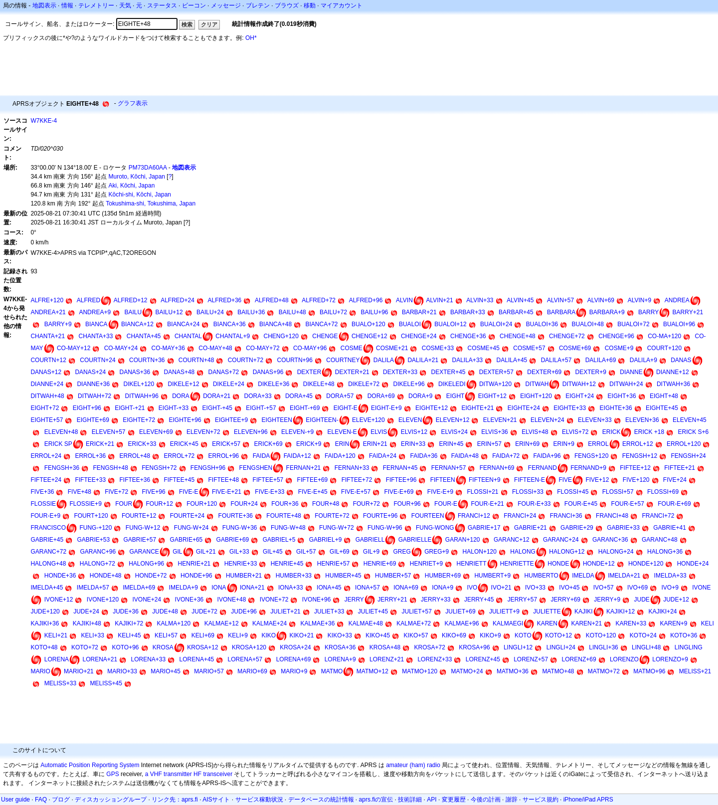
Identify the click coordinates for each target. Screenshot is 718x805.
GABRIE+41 (669, 527)
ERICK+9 (308, 443)
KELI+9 (238, 635)
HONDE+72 (151, 575)
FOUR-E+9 (45, 515)
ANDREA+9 (95, 312)
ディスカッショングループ (111, 799)
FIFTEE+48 (223, 479)
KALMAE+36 (317, 623)
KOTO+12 (558, 635)
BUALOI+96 (679, 324)
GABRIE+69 (232, 539)
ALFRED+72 (319, 300)
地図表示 (44, 5)
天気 (125, 5)
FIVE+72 (116, 491)
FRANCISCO (48, 527)
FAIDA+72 (506, 455)
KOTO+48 (43, 647)
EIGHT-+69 (305, 407)
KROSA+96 (474, 647)
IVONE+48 (231, 599)
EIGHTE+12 (431, 407)
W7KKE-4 (43, 120)
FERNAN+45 (400, 467)
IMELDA (583, 575)
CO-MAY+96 (310, 348)
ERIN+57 (489, 443)
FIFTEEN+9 (485, 479)
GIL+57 (306, 551)
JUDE (642, 599)
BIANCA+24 (183, 324)
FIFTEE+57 (268, 479)
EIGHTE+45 (662, 407)
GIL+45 (273, 551)
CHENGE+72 (567, 336)
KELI (707, 623)
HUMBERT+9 (492, 575)
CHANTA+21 (47, 336)
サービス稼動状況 (259, 799)
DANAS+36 (135, 372)
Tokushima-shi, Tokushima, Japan (150, 203)
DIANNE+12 (672, 372)
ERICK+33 (142, 443)
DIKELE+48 (319, 384)
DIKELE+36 (273, 384)
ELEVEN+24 (547, 419)
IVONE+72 (274, 599)
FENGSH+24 (688, 455)
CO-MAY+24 (121, 348)
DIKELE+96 (409, 384)
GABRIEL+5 (279, 539)
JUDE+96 (244, 611)
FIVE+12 (597, 479)
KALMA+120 (174, 623)
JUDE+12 (676, 599)
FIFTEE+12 (635, 467)
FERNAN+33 (352, 467)
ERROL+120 (684, 443)
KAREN (547, 623)
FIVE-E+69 (398, 491)
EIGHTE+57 (46, 419)
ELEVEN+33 (595, 419)
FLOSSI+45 (572, 491)
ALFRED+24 (177, 300)
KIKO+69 (454, 635)
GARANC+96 (98, 551)
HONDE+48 (106, 575)
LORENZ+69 (579, 659)
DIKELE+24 (228, 384)
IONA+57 (367, 587)
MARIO (40, 671)
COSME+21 (392, 348)
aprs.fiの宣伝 (376, 799)
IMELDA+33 (670, 575)
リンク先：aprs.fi (175, 799)
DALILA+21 (422, 360)
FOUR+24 (244, 503)
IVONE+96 (316, 599)
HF (197, 774)
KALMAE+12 (221, 623)
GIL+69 (340, 551)
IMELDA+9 (183, 587)
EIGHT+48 (664, 396)
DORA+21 (216, 396)
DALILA (383, 360)
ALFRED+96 (366, 300)
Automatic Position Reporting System (89, 765)
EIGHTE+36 (616, 407)
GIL (177, 551)
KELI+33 (92, 635)
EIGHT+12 (492, 396)
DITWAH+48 (47, 396)
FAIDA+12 (297, 455)
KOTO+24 (643, 635)
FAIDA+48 (465, 455)
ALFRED (88, 300)
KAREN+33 (630, 623)
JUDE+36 (126, 611)
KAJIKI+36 (44, 623)
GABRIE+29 (576, 527)
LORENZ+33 (434, 659)
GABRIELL (370, 539)
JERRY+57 (522, 599)
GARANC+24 (561, 539)
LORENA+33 (148, 659)
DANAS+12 (45, 372)
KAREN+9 (673, 623)
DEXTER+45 (448, 372)
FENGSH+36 (61, 467)
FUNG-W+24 (191, 527)
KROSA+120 (249, 647)
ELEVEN (410, 419)
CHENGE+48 (518, 336)
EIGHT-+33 (173, 407)
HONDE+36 (60, 575)
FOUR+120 (201, 503)
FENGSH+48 (110, 467)
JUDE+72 (204, 611)
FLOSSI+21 (483, 491)
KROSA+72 (429, 647)
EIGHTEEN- (322, 419)
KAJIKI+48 (87, 623)
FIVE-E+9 (440, 491)
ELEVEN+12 (453, 419)
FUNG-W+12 (143, 527)
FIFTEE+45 (179, 479)
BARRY (648, 312)
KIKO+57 (416, 635)
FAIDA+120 (340, 455)
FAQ (41, 799)
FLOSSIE (43, 503)
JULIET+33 (329, 611)
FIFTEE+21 (679, 467)
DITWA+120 (495, 384)
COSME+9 (619, 348)
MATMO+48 (558, 671)
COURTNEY (342, 360)
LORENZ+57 (531, 659)
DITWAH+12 (579, 384)
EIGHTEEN (277, 419)
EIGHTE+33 (569, 407)
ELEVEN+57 (109, 431)
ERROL (598, 443)
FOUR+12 (159, 503)
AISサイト (216, 799)
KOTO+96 (125, 647)
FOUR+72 (366, 503)
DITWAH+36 (673, 384)
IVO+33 (535, 587)
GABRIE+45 (46, 539)
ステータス (162, 5)
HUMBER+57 (393, 575)
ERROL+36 (90, 455)
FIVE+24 (675, 479)
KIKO (268, 635)
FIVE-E (188, 491)
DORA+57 (340, 396)
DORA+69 (381, 396)
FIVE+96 (154, 491)
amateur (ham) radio (413, 765)
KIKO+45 (377, 635)
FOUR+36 (284, 503)
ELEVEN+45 (690, 419)
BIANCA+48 (275, 324)
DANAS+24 (90, 372)
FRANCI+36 (566, 515)
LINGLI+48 (646, 647)
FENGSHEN (256, 467)
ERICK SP (58, 443)
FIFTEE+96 (401, 479)
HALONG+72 (97, 563)
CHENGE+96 (616, 336)
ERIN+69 (527, 443)
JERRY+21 (392, 599)
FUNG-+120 (95, 527)
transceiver (217, 774)
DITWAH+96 (142, 396)
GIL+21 (206, 551)
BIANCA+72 (322, 324)
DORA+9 (420, 396)
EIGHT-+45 (217, 407)
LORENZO (624, 659)
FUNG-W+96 (384, 527)
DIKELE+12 (183, 384)
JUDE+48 (165, 611)
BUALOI (410, 324)
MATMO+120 (419, 671)
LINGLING (689, 647)
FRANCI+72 (658, 515)
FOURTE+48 (283, 515)
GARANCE (144, 551)
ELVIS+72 (575, 431)
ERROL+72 (179, 455)
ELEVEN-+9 (297, 431)
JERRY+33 (435, 599)
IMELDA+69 (139, 587)
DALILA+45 (512, 360)
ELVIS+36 (494, 431)
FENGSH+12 (639, 455)
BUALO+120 (368, 324)
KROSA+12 (202, 647)
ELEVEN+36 (642, 419)
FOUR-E (445, 503)
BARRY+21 (688, 312)
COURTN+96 (294, 360)
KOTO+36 (683, 635)
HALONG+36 (665, 551)
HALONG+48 (48, 563)
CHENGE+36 (468, 336)
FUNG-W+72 (336, 527)
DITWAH (537, 384)
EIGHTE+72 (139, 419)
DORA (180, 396)
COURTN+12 (48, 360)
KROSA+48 (384, 647)
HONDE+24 (693, 563)
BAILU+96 (374, 312)
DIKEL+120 (139, 384)
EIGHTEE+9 (231, 419)
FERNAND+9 (588, 467)
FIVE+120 (636, 479)
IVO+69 (637, 587)
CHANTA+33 (96, 336)
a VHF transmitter (168, 774)
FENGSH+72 (159, 467)
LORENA (56, 659)
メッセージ (226, 5)
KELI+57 (166, 635)
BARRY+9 (58, 324)
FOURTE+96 (380, 515)
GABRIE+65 (186, 539)
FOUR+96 (406, 503)
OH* (251, 37)
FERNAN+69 (497, 467)
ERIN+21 (375, 443)
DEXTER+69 (544, 372)
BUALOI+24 (496, 324)
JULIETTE (546, 611)
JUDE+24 (86, 611)
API (431, 799)
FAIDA (261, 455)
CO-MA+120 (664, 336)
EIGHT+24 (579, 396)
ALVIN (404, 300)
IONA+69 (405, 587)
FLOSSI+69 (663, 491)
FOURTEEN (427, 515)
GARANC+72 (48, 551)
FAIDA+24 (382, 455)
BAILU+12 (169, 312)
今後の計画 (486, 799)
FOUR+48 (325, 503)
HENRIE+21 (194, 563)
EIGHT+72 (44, 407)
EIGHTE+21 (477, 407)
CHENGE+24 (419, 336)
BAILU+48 (292, 312)
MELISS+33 (60, 683)
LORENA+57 (245, 659)
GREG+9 (436, 551)
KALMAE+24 (269, 623)
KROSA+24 (295, 647)
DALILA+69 (600, 360)
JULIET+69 (460, 611)
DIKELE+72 (363, 384)
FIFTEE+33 (90, 479)
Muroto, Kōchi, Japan (137, 176)
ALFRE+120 (46, 300)
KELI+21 (55, 635)
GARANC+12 (512, 539)
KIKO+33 (340, 635)
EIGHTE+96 (185, 419)
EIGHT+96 (87, 407)
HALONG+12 (566, 551)
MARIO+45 (165, 671)
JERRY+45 (479, 599)
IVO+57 (603, 587)
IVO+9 (669, 587)
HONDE (558, 563)
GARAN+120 (462, 539)
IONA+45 (329, 587)
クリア (209, 24)
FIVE (565, 479)
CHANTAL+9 (232, 336)
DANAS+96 (268, 372)
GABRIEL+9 (325, 539)
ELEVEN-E (342, 431)
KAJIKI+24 (662, 611)
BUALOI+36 (542, 324)
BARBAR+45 (516, 312)
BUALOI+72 (633, 324)
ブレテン (258, 5)
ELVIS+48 (535, 431)
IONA (218, 587)
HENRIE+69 (379, 563)
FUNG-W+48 (288, 527)
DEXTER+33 (400, 372)
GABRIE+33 (623, 527)
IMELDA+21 (624, 575)
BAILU (133, 312)
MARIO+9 (294, 671)
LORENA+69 (293, 659)
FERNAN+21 (303, 467)
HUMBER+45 (343, 575)
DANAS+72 (223, 372)
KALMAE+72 (413, 623)
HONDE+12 (599, 563)
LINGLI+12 (518, 647)
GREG (401, 551)
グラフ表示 (133, 103)
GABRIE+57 (140, 539)
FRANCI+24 (520, 515)
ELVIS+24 (454, 431)
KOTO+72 (84, 647)
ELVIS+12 (414, 431)
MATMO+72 (604, 671)
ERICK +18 (649, 431)
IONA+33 (290, 587)
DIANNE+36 (93, 384)
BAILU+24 (210, 312)
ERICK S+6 (693, 431)
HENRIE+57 (333, 563)
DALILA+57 (556, 360)
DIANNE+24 (46, 384)
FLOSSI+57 (618, 491)
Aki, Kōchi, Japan (132, 185)
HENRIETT (472, 563)
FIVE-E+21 (226, 491)
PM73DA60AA (148, 167)
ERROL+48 (135, 455)
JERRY (354, 599)
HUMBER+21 (244, 575)
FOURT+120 (91, 515)
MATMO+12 (372, 671)
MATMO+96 (649, 671)
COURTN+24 (97, 360)
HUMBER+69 (443, 575)
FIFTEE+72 (357, 479)
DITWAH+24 (626, 384)
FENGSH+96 (207, 467)
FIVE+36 (42, 491)
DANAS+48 (179, 372)
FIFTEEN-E (529, 479)
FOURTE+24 (187, 515)
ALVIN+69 (600, 300)
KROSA (163, 647)
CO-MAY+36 (168, 348)
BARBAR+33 (467, 312)
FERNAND (542, 467)
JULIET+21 (285, 611)
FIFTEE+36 (134, 479)
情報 (67, 5)
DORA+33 (258, 396)
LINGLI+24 (560, 647)
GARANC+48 (660, 539)
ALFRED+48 (272, 300)
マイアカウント (341, 5)
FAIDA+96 (547, 455)
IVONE (701, 587)
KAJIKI (583, 611)
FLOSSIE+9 (85, 503)
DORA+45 (299, 396)
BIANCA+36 (229, 324)
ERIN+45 (451, 443)
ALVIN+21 (439, 300)
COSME (351, 348)
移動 (310, 5)
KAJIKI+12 (620, 611)
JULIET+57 (417, 611)
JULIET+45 (373, 611)
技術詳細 (410, 799)
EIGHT (455, 396)
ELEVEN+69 (156, 431)
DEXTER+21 (352, 372)
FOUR (123, 503)
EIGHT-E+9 (386, 407)
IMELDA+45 (46, 587)
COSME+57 (529, 348)
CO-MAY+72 (262, 348)
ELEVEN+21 (500, 419)
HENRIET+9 (426, 563)
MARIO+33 (122, 671)
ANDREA (677, 300)
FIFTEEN (442, 479)
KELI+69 (202, 635)
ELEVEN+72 (203, 431)
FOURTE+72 (332, 515)
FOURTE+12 (139, 515)
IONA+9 (442, 587)
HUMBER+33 (294, 575)
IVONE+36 (189, 599)
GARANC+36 (610, 539)
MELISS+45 (106, 683)
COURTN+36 (147, 360)
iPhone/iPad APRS (588, 799)
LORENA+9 (340, 659)
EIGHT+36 (622, 396)
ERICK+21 (100, 443)
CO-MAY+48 (215, 348)
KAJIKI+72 (129, 623)
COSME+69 (575, 348)
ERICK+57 (226, 443)
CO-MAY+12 (73, 348)
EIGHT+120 (536, 396)
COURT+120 (664, 348)
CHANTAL (188, 336)
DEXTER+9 (590, 372)
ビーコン (194, 5)
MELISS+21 (695, 671)
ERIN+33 (413, 443)
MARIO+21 (79, 671)
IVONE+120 (103, 599)
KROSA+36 (340, 647)
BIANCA (96, 324)
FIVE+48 (79, 491)
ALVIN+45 (520, 300)
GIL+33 (239, 551)
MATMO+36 (513, 671)
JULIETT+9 (504, 611)
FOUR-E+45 (580, 503)
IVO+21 (501, 587)
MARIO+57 (209, 671)
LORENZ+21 (386, 659)
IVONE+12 (58, 599)
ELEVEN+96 (251, 431)
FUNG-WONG (435, 527)
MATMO (332, 671)
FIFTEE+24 (45, 479)
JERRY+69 (565, 599)
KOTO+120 (601, 635)
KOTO (523, 635)
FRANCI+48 (612, 515)
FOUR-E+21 (487, 503)
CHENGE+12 (369, 336)
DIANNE (631, 372)
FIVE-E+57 (355, 491)
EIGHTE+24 (524, 407)
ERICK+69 (268, 443)
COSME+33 (438, 348)
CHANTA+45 (144, 336)
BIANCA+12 (137, 324)
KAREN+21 (586, 623)
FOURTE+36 (235, 515)
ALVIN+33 (479, 300)
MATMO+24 (467, 671)
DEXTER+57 (496, 372)
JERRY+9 (607, 599)
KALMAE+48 (366, 623)
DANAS (681, 360)
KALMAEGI (508, 623)
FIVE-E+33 (269, 491)
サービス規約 (540, 799)
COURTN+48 (196, 360)
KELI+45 (129, 635)
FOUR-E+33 (534, 503)
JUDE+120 (44, 611)
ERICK (611, 431)
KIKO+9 (490, 635)
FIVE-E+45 (313, 491)
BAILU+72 (333, 312)
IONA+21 (252, 587)
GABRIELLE (415, 539)
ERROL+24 (45, 455)
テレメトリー (96, 5)
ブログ (61, 799)
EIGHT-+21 (130, 407)
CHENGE (325, 336)
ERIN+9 (563, 443)
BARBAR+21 (419, 312)
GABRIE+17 (484, 527)
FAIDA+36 (423, 455)
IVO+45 (569, 587)
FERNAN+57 (448, 467)
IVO (472, 587)
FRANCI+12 (474, 515)
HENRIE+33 (240, 563)
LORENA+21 (99, 659)
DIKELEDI (452, 384)
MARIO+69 (252, 671)
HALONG (523, 551)
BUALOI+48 (587, 324)
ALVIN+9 (639, 300)
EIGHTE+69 (93, 419)
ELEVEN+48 (61, 431)
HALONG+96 (146, 563)
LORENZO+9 (670, 659)
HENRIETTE (517, 563)
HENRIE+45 (287, 563)
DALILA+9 (643, 360)
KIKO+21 (301, 635)
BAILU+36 (251, 312)
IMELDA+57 (93, 587)
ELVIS (378, 431)
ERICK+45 (184, 443)
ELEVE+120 (368, 419)
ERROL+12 (637, 443)
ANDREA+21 (47, 312)
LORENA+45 (197, 659)
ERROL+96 (223, 455)
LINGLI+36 (603, 647)
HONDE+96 (196, 575)
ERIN (342, 443)
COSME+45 (484, 348)
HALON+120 (480, 551)
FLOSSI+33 (527, 491)
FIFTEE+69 (312, 479)
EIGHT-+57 (261, 407)
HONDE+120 (645, 563)
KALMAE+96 (462, 623)
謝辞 (512, 799)
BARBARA (561, 312)
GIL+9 (371, 551)
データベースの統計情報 (321, 799)
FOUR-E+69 (674, 503)
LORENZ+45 (483, 659)
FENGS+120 (591, 455)
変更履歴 (454, 799)
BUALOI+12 (450, 324)
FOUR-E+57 (627, 503)
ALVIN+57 (560, 300)
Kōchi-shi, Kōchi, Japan (140, 194)
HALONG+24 (616, 551)
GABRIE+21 (530, 527)
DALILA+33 (467, 360)
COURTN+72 (245, 360)
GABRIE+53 (93, 539)
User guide (15, 799)
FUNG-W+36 (239, 527)
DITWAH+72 (94, 396)
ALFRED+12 (131, 300)
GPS (112, 774)
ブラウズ (287, 5)
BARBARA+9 (607, 312)
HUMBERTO (541, 575)
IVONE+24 (147, 599)
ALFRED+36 (225, 300)
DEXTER (309, 372)
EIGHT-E (346, 407)
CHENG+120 (281, 336)
